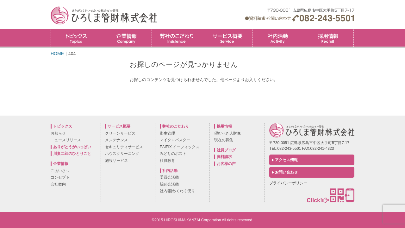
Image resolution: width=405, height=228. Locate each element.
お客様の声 (226, 164)
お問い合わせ (286, 172)
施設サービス (116, 160)
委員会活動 (169, 177)
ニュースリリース (66, 140)
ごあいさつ (60, 170)
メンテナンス (116, 140)
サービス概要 (227, 38)
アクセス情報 (286, 160)
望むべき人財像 (227, 133)
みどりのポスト (173, 153)
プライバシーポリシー (288, 183)
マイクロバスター (175, 140)
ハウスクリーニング (122, 153)
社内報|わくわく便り (177, 191)
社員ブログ (226, 150)
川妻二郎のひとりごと (72, 153)
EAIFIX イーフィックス (179, 147)
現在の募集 (223, 140)
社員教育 (167, 160)
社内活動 (277, 38)
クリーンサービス (120, 133)
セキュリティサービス (124, 147)
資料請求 (224, 157)
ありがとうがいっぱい (72, 147)
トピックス (76, 38)
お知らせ (58, 133)
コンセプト (60, 177)
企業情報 (126, 38)
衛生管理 (167, 133)
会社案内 (58, 184)
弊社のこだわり (177, 38)
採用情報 (353, 31)
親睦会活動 (169, 184)
